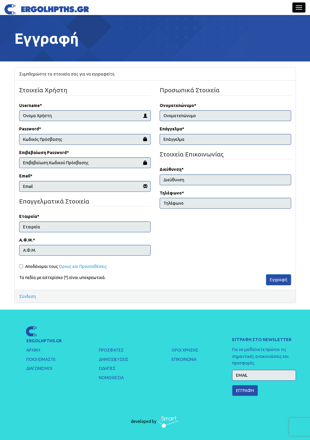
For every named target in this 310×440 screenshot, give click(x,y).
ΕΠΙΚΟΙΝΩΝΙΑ (184, 359)
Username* (30, 105)
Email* (25, 176)
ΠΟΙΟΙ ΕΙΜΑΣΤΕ (41, 359)
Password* (30, 128)
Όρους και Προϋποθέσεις (83, 266)
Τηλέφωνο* (172, 193)
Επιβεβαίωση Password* (44, 152)
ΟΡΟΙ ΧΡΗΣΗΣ (185, 350)
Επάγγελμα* (172, 128)
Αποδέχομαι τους (63, 266)
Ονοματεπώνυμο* (178, 105)
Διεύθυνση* (172, 169)
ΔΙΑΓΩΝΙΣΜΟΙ (39, 368)
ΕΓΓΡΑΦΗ (245, 390)
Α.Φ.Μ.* (27, 240)
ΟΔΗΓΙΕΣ (107, 368)
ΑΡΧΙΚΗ (33, 350)
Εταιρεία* (29, 216)
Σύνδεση (27, 296)
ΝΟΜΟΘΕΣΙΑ (111, 377)
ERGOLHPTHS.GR (44, 340)
